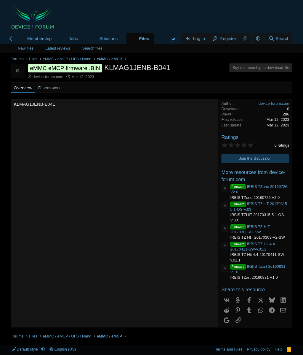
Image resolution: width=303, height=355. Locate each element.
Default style (25, 349)
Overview (23, 87)
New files (25, 48)
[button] (82, 38)
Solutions (109, 38)
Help (279, 349)
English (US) (62, 349)
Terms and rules (228, 349)
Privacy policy (258, 349)
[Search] (278, 38)
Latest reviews (58, 48)
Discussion (49, 87)
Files (144, 38)
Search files (92, 48)
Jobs (73, 38)
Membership (39, 38)
